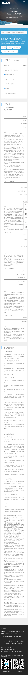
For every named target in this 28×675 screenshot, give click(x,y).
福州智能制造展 (17, 636)
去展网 (15, 633)
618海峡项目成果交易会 (6, 636)
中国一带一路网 (20, 631)
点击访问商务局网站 (9, 51)
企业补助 (8, 32)
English (24, 1)
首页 (3, 32)
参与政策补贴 (17, 47)
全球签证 (22, 641)
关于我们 (20, 643)
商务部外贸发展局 (10, 631)
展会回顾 (16, 641)
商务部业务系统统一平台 (7, 633)
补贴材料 (4, 47)
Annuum (3, 631)
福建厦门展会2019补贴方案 (18, 32)
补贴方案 (10, 47)
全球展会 (10, 641)
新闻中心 (8, 643)
